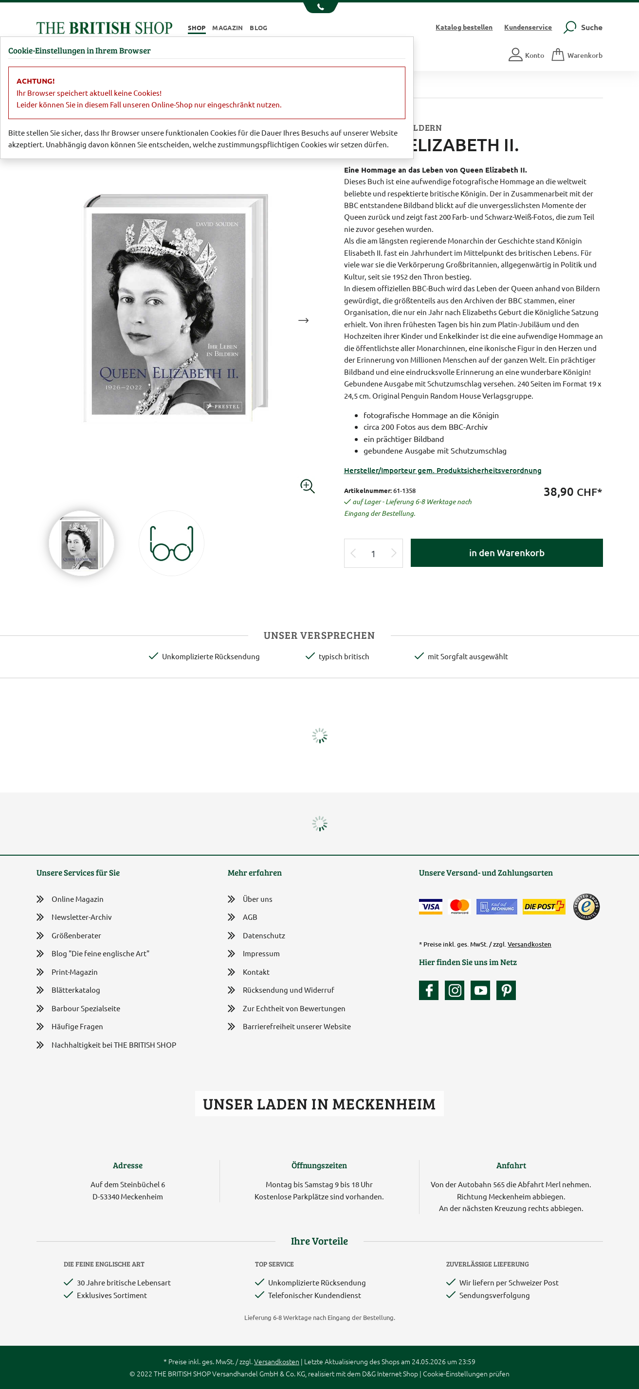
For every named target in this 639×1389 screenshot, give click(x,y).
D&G (369, 1373)
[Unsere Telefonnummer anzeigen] (319, 7)
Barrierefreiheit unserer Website (289, 1027)
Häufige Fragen (70, 1026)
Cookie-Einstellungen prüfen (466, 1373)
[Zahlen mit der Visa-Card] (430, 906)
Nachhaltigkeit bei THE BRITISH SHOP (106, 1045)
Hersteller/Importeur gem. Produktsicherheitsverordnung (443, 470)
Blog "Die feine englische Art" (93, 954)
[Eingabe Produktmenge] (373, 553)
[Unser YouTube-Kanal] (483, 990)
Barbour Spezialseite (78, 1008)
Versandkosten (529, 944)
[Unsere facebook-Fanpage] (431, 990)
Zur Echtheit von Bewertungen (287, 1009)
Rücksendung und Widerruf (281, 990)
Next (304, 320)
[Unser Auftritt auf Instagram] (457, 990)
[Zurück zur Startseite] (104, 26)
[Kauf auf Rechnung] (496, 906)
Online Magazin (70, 899)
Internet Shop (397, 1373)
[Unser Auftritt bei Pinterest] (506, 990)
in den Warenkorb (507, 552)
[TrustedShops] (586, 906)
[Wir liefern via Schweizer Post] (544, 906)
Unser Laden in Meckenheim (319, 1103)
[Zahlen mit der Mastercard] (459, 906)
